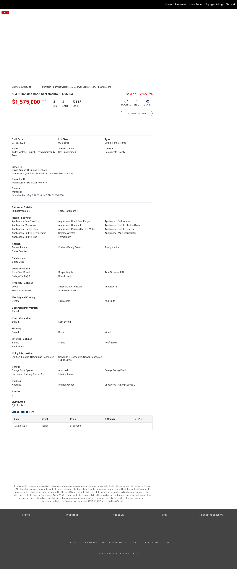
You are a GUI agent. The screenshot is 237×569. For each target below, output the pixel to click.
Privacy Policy (96, 543)
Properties (180, 4)
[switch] (126, 103)
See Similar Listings (136, 113)
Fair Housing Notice (157, 543)
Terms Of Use (76, 543)
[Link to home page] (3, 4)
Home (168, 4)
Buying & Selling (214, 4)
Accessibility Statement (125, 543)
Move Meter (195, 4)
